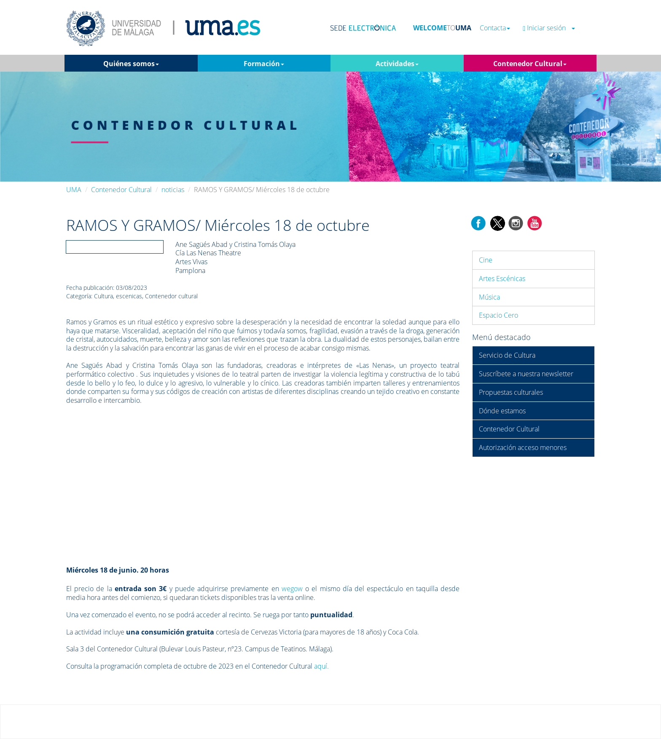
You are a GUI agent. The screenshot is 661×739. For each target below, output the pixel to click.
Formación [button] (264, 63)
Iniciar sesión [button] (549, 28)
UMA (73, 189)
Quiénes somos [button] (131, 63)
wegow (292, 588)
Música (489, 297)
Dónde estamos (502, 410)
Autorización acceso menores (523, 447)
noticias (172, 189)
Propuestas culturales (511, 392)
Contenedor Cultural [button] (530, 63)
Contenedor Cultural (121, 189)
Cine (485, 260)
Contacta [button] (495, 28)
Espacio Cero (498, 315)
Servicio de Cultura (507, 355)
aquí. (321, 666)
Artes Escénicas (502, 278)
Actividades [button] (397, 63)
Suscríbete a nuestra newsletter (526, 373)
